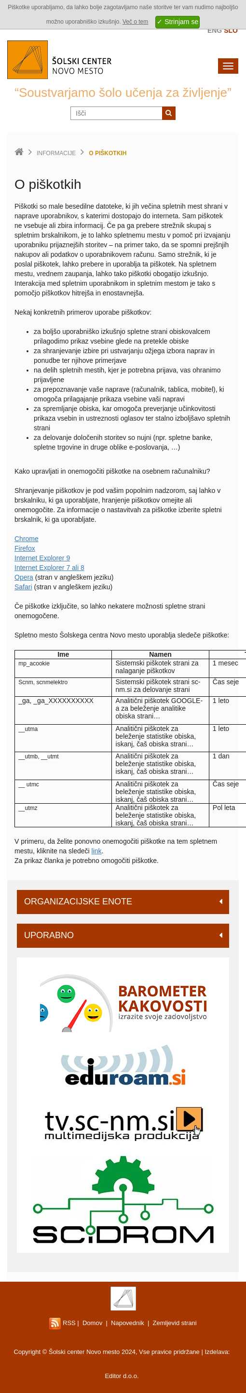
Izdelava (216, 1351)
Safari (23, 587)
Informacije (56, 153)
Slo (231, 30)
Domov (92, 1323)
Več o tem (135, 21)
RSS (62, 1323)
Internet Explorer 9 (42, 558)
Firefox (24, 548)
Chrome (26, 539)
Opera (23, 577)
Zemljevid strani (175, 1323)
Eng (214, 30)
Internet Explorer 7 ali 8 (49, 567)
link (97, 851)
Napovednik (127, 1323)
